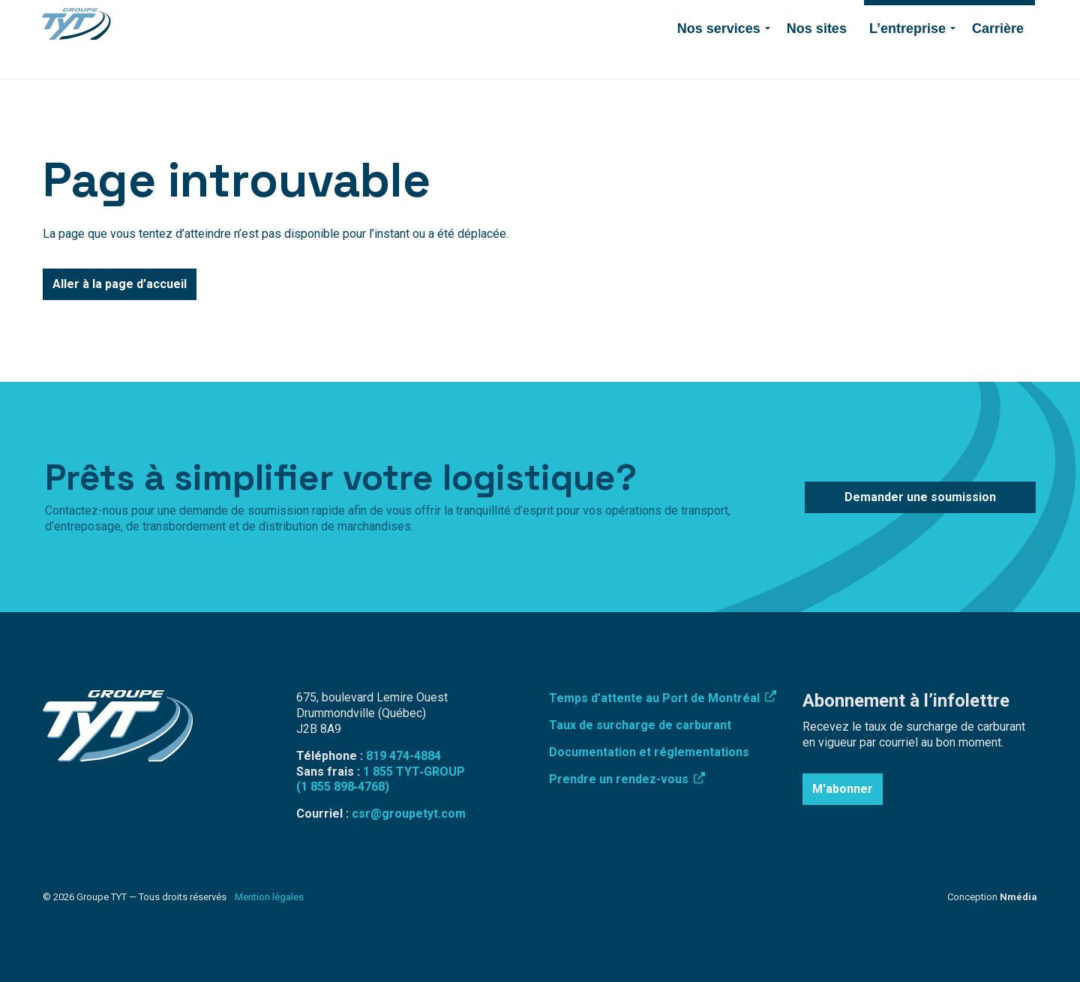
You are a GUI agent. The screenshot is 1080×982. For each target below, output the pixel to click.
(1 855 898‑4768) (342, 786)
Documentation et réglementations (649, 752)
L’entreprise (907, 58)
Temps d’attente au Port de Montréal (662, 698)
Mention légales (269, 896)
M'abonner (842, 789)
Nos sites (817, 58)
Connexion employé (605, 20)
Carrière (998, 58)
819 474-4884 (699, 20)
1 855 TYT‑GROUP (414, 771)
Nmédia (1018, 896)
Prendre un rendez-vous (627, 779)
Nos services (718, 58)
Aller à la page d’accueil (120, 284)
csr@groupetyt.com (409, 813)
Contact (765, 20)
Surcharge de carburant (489, 20)
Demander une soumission (949, 20)
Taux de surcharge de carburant (640, 725)
